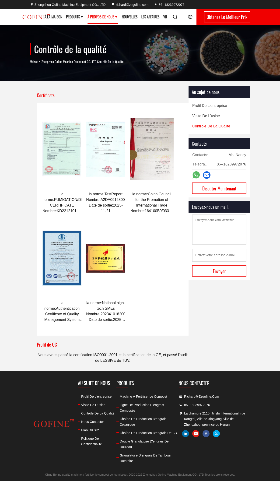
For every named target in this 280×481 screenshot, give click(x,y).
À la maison (53, 17)
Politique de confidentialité (91, 441)
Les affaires (150, 17)
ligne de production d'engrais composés (142, 407)
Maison (34, 61)
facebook (206, 433)
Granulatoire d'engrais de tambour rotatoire (145, 458)
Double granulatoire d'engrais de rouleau (144, 444)
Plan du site (90, 430)
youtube (195, 433)
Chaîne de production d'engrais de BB (148, 433)
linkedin (185, 433)
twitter (216, 433)
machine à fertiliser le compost (143, 396)
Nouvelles (129, 17)
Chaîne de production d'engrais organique (143, 421)
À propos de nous (103, 17)
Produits (75, 17)
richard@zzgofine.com (130, 5)
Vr (165, 17)
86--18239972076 (169, 5)
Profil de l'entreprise (96, 396)
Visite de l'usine (93, 405)
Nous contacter (92, 422)
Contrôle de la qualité (97, 413)
